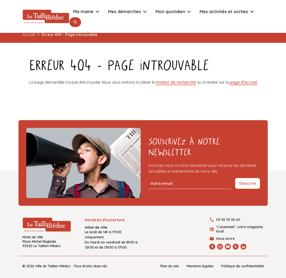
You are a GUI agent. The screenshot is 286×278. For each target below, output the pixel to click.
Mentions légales (200, 266)
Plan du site (169, 266)
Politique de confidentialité (242, 266)
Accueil (28, 34)
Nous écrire (225, 238)
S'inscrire (247, 183)
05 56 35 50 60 (228, 219)
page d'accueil (243, 82)
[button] (75, 22)
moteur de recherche (176, 82)
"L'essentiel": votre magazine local (239, 229)
